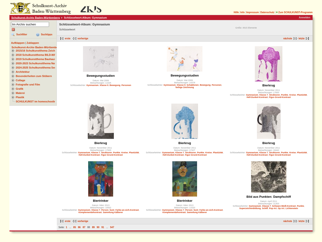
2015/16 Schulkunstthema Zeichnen (38, 50)
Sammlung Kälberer (113, 212)
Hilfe (236, 12)
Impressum (252, 12)
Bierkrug (268, 85)
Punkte (284, 95)
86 (79, 227)
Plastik (20, 97)
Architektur (23, 71)
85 (74, 227)
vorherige (83, 38)
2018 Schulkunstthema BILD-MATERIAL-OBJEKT (46, 54)
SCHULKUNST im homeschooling (36, 101)
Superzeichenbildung (250, 208)
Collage (20, 80)
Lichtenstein (291, 208)
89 (93, 227)
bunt (112, 210)
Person (105, 210)
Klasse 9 (104, 85)
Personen (126, 85)
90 (98, 227)
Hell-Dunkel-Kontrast (257, 97)
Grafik (19, 88)
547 (112, 227)
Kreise (292, 95)
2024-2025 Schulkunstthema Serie (37, 67)
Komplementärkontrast (90, 212)
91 (102, 227)
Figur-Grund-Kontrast (280, 97)
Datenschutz (267, 12)
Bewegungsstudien (101, 75)
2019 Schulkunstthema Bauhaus (36, 59)
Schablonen (193, 85)
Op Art (281, 208)
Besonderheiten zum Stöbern (34, 76)
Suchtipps (46, 34)
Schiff (265, 208)
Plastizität (302, 95)
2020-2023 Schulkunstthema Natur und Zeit (42, 63)
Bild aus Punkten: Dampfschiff (269, 196)
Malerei (20, 93)
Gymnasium (93, 85)
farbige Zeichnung (184, 87)
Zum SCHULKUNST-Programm (294, 12)
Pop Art (273, 208)
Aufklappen (18, 42)
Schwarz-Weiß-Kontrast (284, 206)
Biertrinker (100, 200)
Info (242, 12)
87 (84, 227)
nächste (287, 38)
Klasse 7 (263, 95)
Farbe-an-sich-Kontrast (127, 210)
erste (67, 38)
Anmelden (304, 17)
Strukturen (274, 95)
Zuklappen (33, 42)
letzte (301, 38)
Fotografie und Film (28, 84)
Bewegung (115, 85)
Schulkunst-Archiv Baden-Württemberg (35, 17)
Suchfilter (21, 34)
